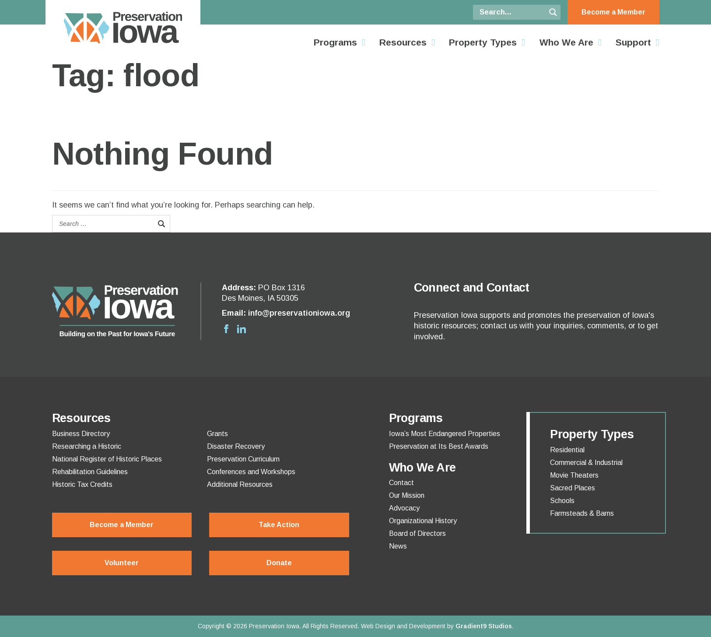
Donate (279, 563)
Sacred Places (572, 488)
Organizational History (423, 520)
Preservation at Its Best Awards (438, 446)
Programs (335, 42)
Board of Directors (417, 533)
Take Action (279, 524)
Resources (403, 42)
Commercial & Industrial (586, 462)
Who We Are (566, 42)
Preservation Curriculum (243, 459)
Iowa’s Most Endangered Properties (444, 433)
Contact (401, 482)
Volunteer (122, 563)
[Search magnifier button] (553, 12)
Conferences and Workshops (251, 471)
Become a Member (613, 12)
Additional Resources (240, 484)
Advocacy (404, 508)
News (398, 546)
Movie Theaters (574, 475)
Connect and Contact (471, 287)
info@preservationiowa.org (299, 313)
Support (633, 42)
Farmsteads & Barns (582, 513)
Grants (217, 433)
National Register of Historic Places (107, 459)
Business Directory (81, 433)
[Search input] (511, 12)
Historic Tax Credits (82, 484)
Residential (567, 450)
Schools (562, 500)
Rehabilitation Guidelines (90, 471)
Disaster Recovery (236, 446)
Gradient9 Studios (483, 626)
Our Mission (406, 495)
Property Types (483, 42)
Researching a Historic (86, 446)
